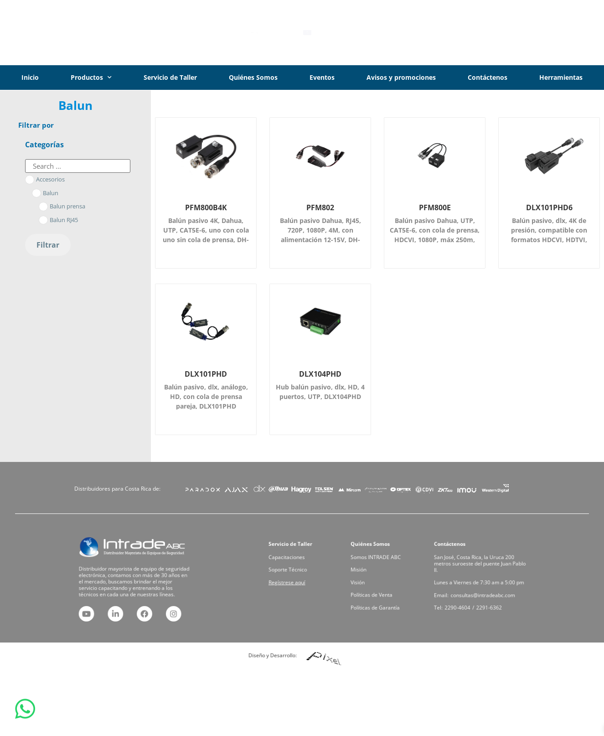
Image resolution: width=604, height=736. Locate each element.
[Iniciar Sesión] (519, 32)
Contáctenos (487, 77)
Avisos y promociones (401, 77)
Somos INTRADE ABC (380, 568)
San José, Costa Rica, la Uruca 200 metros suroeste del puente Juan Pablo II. (480, 571)
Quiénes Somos (253, 77)
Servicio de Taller (170, 77)
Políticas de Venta (378, 587)
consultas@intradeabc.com (482, 587)
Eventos (322, 77)
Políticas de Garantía (380, 593)
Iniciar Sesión (558, 32)
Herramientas (561, 77)
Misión (372, 574)
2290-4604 (469, 593)
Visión (371, 580)
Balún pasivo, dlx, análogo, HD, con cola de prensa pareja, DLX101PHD (206, 396)
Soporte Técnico (295, 574)
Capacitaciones (295, 568)
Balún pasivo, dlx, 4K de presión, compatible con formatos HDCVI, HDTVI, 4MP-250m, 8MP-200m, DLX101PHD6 (549, 239)
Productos (91, 77)
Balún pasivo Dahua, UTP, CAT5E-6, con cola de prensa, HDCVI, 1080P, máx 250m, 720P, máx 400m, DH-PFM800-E (435, 239)
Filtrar (47, 245)
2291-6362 (485, 593)
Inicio (30, 77)
